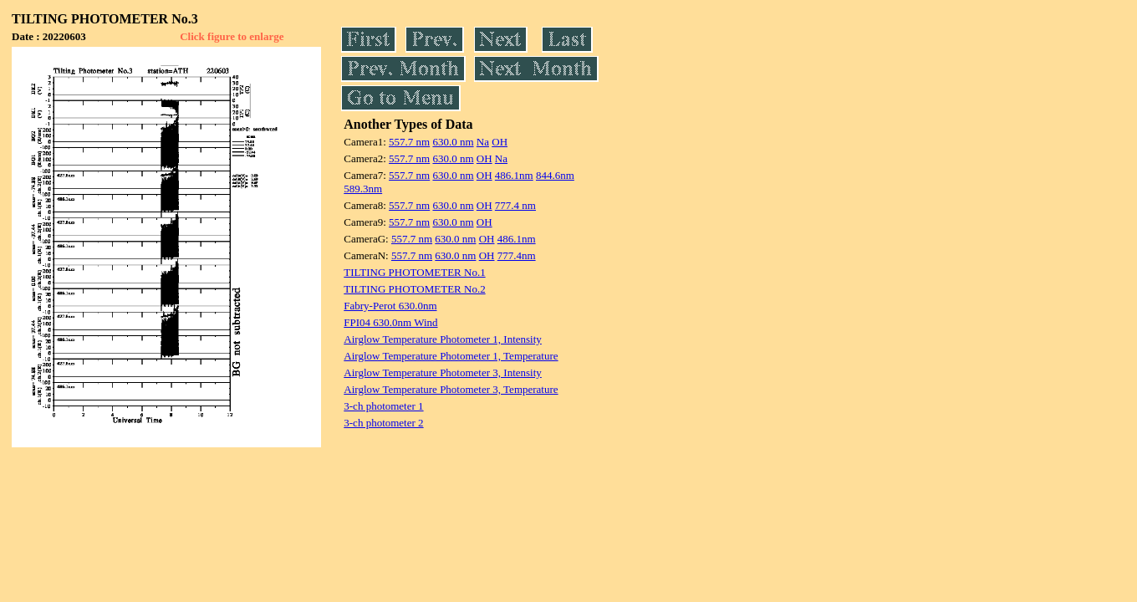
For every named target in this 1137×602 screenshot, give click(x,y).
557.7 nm (409, 141)
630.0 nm (452, 141)
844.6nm (555, 175)
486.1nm (514, 175)
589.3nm (363, 188)
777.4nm (516, 255)
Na (483, 141)
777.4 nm (515, 205)
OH (499, 141)
